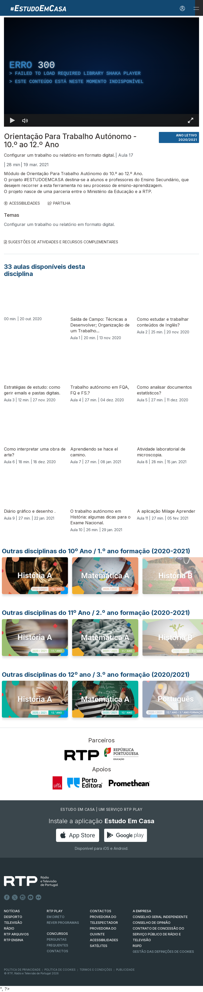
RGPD (137, 946)
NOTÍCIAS (12, 911)
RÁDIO (9, 928)
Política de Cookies (60, 969)
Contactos (57, 951)
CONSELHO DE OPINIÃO (151, 923)
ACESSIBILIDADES (22, 203)
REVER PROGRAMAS (63, 923)
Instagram (23, 897)
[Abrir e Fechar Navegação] (196, 8)
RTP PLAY (55, 911)
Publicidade (125, 969)
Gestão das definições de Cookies (163, 952)
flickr (38, 897)
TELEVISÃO (13, 923)
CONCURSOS (57, 934)
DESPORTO (13, 917)
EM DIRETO (55, 917)
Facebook (7, 897)
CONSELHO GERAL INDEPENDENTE (160, 917)
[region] (101, 72)
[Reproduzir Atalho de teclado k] (12, 120)
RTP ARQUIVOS (16, 934)
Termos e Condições (96, 969)
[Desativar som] (25, 120)
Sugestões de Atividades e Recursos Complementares (61, 242)
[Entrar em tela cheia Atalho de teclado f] (190, 120)
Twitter (15, 897)
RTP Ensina (13, 940)
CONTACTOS (100, 911)
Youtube (31, 897)
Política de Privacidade (22, 969)
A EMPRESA (142, 911)
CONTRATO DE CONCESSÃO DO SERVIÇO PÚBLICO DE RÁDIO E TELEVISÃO (158, 934)
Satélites (98, 946)
